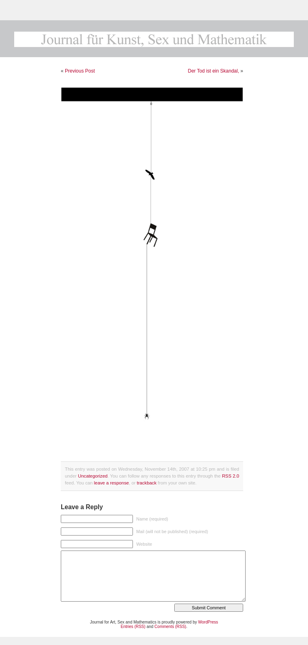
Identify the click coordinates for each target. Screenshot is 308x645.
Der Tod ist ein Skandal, (213, 71)
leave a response (111, 482)
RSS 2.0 (230, 476)
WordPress (208, 622)
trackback (146, 482)
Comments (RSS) (170, 626)
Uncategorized (92, 476)
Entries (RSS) (133, 626)
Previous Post (80, 71)
